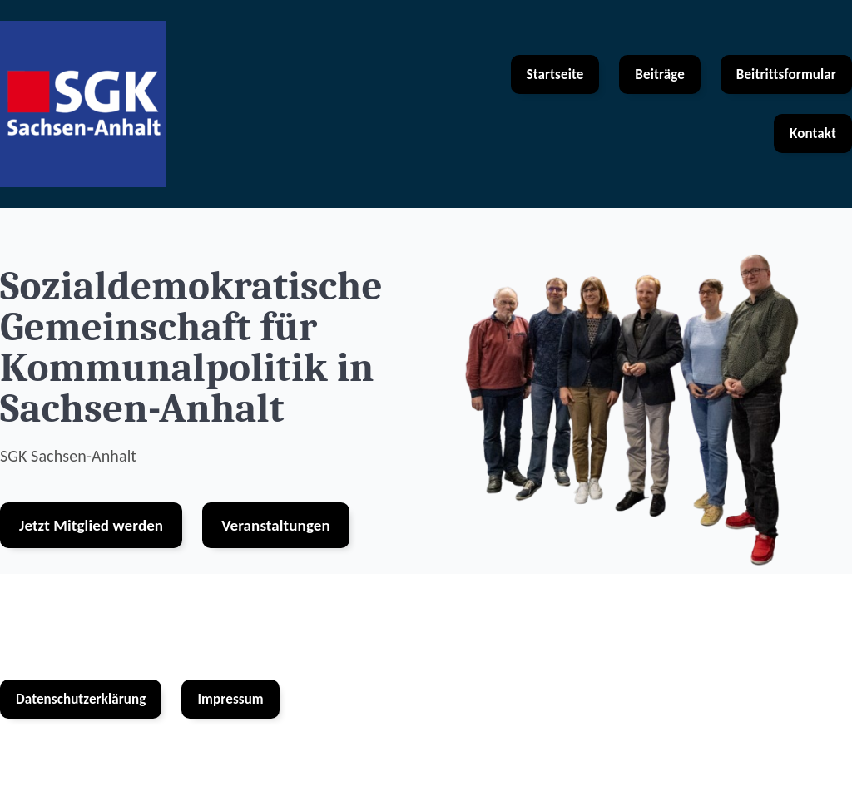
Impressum (230, 699)
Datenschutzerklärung (81, 699)
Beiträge (659, 74)
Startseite (555, 74)
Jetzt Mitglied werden (91, 525)
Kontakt (813, 133)
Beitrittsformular (786, 74)
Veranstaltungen (275, 525)
